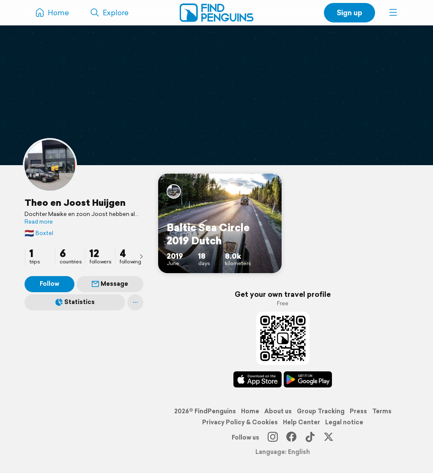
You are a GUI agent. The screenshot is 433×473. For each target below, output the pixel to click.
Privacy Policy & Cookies (240, 422)
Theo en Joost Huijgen (75, 202)
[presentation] (141, 256)
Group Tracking (321, 411)
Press (358, 411)
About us (278, 411)
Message (110, 283)
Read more (39, 222)
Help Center (301, 422)
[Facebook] (291, 437)
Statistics (75, 302)
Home (250, 411)
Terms (382, 411)
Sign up (349, 12)
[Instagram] (273, 437)
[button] (393, 12)
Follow (49, 283)
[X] (328, 437)
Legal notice (344, 422)
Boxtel (39, 233)
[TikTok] (310, 437)
